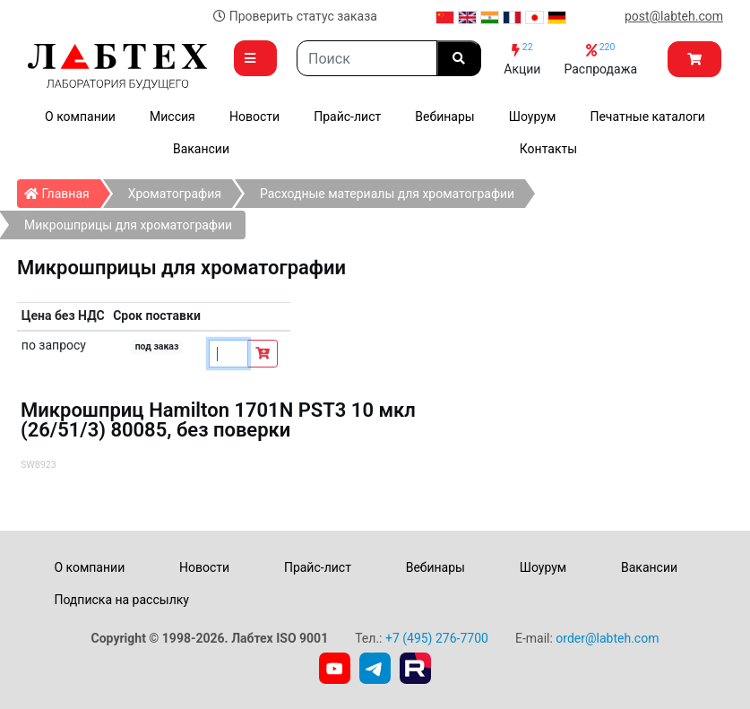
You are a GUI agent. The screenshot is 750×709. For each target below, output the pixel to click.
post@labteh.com (674, 16)
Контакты (548, 149)
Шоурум (532, 116)
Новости (254, 116)
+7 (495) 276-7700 (436, 638)
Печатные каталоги (647, 116)
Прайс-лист (347, 116)
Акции (522, 58)
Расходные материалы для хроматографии (387, 193)
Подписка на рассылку (121, 599)
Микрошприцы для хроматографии (128, 225)
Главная (62, 190)
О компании (80, 116)
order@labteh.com (607, 638)
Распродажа (600, 58)
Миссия (172, 116)
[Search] (367, 58)
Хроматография (174, 193)
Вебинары (444, 116)
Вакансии (201, 149)
